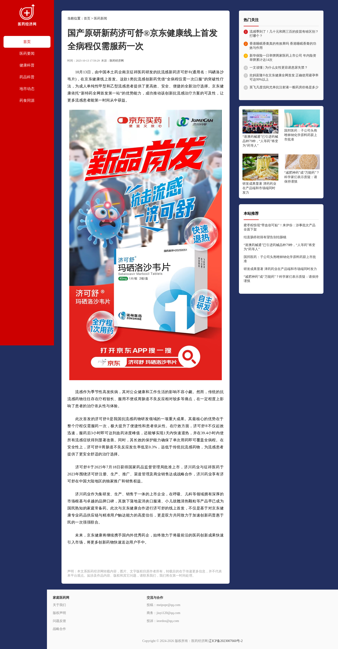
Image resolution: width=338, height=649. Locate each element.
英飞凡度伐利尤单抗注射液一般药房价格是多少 (284, 87)
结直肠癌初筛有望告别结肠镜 (265, 237)
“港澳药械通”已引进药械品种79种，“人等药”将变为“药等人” (260, 141)
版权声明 (59, 613)
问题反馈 (59, 621)
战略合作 (59, 629)
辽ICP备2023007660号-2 (225, 641)
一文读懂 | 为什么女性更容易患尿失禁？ (279, 67)
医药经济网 (117, 60)
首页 (87, 18)
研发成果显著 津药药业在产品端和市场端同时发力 (259, 188)
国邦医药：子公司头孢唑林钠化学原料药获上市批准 (300, 135)
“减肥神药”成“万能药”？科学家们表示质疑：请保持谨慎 (302, 177)
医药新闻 (100, 18)
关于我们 (59, 605)
